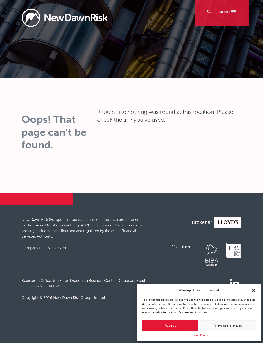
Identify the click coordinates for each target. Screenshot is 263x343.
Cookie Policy (199, 335)
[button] (253, 290)
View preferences (228, 325)
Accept (170, 325)
